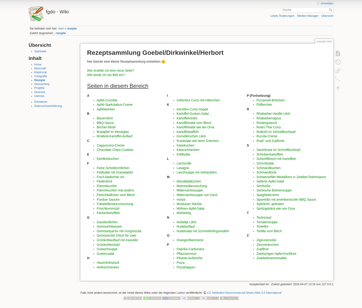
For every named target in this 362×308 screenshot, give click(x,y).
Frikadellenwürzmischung (115, 204)
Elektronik (40, 72)
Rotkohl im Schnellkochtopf (276, 132)
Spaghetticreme (267, 195)
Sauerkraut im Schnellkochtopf (278, 150)
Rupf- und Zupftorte (270, 141)
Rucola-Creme (266, 136)
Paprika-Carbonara (190, 249)
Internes (39, 96)
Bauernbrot (105, 118)
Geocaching (41, 84)
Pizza (180, 262)
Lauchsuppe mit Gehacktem (197, 172)
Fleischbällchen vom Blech (116, 195)
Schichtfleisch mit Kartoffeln (276, 159)
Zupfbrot (262, 249)
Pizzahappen (186, 267)
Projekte (39, 88)
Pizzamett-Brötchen (270, 100)
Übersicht (327, 16)
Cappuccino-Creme (111, 145)
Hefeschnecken (108, 267)
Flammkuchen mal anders (115, 190)
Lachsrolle (184, 163)
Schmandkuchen (268, 168)
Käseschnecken (188, 150)
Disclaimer (41, 101)
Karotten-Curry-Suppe (192, 109)
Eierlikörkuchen (108, 159)
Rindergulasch (266, 123)
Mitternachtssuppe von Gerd (197, 195)
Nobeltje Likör (186, 222)
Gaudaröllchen (107, 222)
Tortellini (262, 226)
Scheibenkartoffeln (269, 154)
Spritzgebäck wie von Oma (275, 208)
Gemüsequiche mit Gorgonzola (119, 231)
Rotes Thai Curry (268, 127)
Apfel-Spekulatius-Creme (115, 104)
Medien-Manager (308, 16)
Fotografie (40, 76)
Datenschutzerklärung (48, 106)
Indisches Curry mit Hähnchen (198, 100)
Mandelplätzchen (189, 181)
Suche (331, 10)
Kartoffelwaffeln (188, 132)
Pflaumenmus (186, 253)
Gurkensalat (105, 253)
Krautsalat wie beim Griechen (198, 141)
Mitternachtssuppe (190, 190)
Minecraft (40, 68)
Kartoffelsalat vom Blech (194, 123)
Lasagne (183, 168)
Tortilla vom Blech (269, 231)
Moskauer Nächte (189, 204)
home (38, 64)
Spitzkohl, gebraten (270, 204)
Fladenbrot (104, 181)
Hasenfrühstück (108, 262)
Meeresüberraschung (192, 186)
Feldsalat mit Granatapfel (115, 172)
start (61, 28)
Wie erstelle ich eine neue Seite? (110, 70)
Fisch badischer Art (110, 177)
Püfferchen (264, 104)
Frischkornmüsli (108, 208)
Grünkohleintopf (108, 244)
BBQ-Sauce (105, 123)
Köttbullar (183, 154)
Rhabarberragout (268, 118)
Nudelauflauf (186, 226)
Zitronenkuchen (267, 244)
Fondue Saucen (108, 199)
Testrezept (264, 217)
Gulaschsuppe (107, 249)
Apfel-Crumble (107, 100)
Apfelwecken (106, 109)
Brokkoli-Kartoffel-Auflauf (115, 136)
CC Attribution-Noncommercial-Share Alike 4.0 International (244, 292)
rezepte (72, 28)
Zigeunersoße (266, 240)
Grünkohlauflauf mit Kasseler (117, 240)
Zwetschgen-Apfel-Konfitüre (276, 253)
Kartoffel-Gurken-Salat (193, 113)
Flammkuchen (107, 186)
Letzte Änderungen (283, 16)
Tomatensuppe (267, 222)
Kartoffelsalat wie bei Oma (195, 127)
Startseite (40, 51)
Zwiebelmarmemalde (271, 258)
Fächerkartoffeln (108, 213)
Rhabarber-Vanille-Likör (273, 113)
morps (181, 199)
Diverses (39, 92)
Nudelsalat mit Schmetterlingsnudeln (203, 231)
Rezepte (39, 80)
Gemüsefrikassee (109, 226)
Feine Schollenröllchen (113, 168)
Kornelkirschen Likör (191, 136)
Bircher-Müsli (106, 127)
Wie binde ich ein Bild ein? (106, 75)
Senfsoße (263, 186)
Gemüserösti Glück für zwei (116, 235)
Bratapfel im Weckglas (113, 132)
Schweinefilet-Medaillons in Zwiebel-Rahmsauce (291, 177)
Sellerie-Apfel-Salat (270, 181)
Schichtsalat (265, 163)
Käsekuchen (185, 145)
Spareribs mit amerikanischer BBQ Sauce (286, 199)
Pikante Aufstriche (189, 258)
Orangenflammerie (190, 240)
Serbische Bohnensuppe (274, 190)
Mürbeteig (184, 213)
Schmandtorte (266, 172)
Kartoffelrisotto (187, 118)
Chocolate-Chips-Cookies (115, 150)
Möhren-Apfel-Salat (191, 208)
